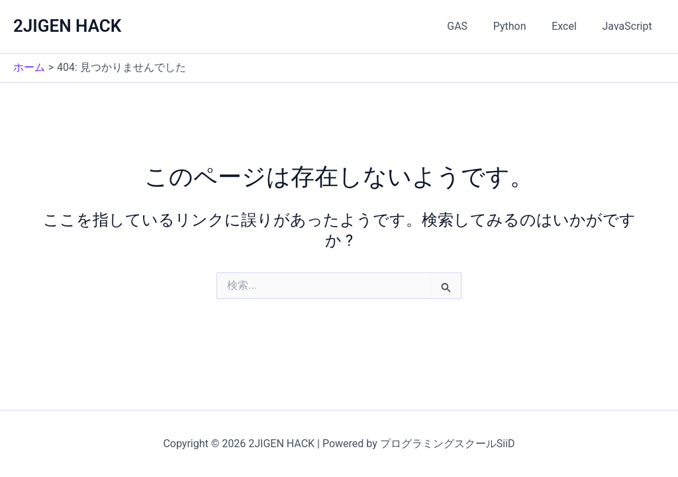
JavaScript (629, 26)
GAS (473, 26)
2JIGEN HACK (67, 26)
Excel (570, 26)
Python (520, 26)
